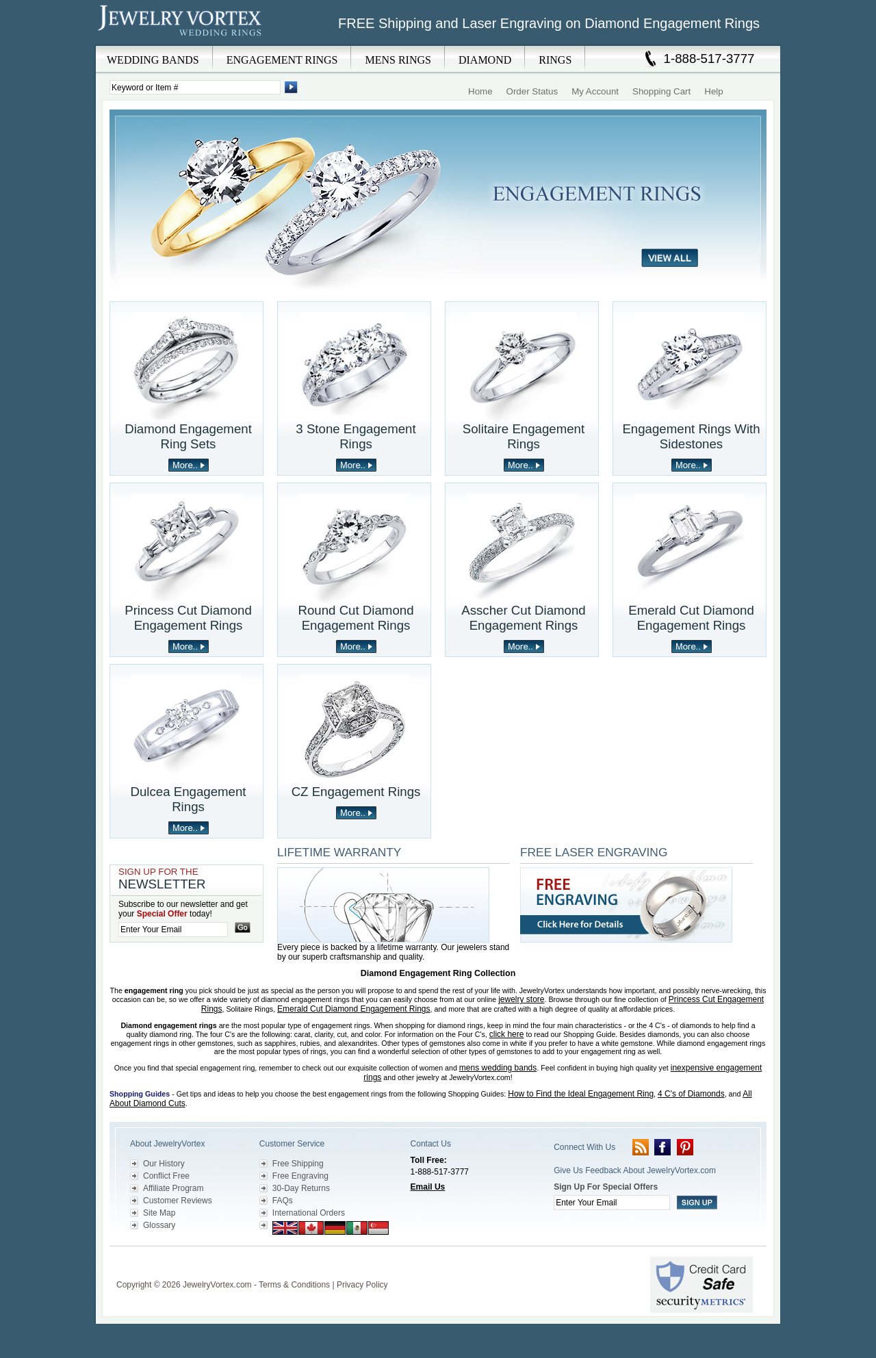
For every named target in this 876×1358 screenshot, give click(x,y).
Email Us (428, 1187)
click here (506, 1034)
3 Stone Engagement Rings (355, 436)
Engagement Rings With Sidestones (691, 436)
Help (713, 91)
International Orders (308, 1213)
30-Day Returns (301, 1188)
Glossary (159, 1225)
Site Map (159, 1213)
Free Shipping (298, 1164)
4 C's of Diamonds (691, 1094)
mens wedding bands (498, 1068)
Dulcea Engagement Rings (188, 799)
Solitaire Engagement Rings (523, 436)
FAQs (282, 1200)
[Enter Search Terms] (195, 87)
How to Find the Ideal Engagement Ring (581, 1094)
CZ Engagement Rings (356, 791)
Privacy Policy (362, 1285)
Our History (164, 1164)
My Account (595, 91)
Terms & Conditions (294, 1285)
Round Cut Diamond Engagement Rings (355, 617)
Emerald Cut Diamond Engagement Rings (691, 617)
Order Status (532, 91)
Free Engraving (300, 1176)
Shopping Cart (661, 91)
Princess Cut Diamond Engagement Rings (188, 617)
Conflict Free (166, 1176)
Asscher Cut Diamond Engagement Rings (523, 617)
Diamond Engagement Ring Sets (188, 436)
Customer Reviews (177, 1200)
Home (480, 91)
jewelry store (521, 999)
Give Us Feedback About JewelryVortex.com (635, 1170)
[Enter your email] (173, 929)
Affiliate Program (173, 1188)
